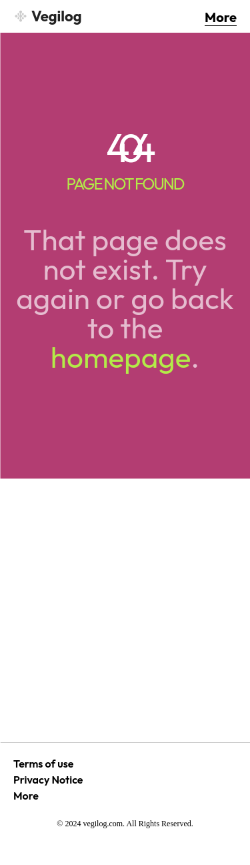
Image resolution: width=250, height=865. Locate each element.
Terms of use (43, 763)
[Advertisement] (125, 610)
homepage (121, 356)
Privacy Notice (48, 779)
